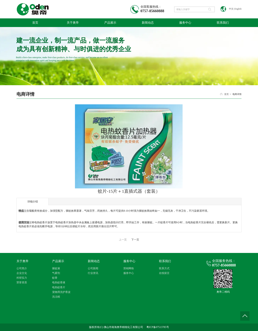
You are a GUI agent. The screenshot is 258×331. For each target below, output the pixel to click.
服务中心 (129, 261)
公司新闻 (93, 268)
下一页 (135, 239)
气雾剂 (56, 273)
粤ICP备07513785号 (157, 327)
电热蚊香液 (58, 282)
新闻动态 (94, 261)
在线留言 (164, 273)
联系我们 (165, 261)
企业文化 (21, 273)
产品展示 (58, 261)
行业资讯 (93, 273)
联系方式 (164, 268)
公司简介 (21, 268)
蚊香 (54, 277)
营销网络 (128, 268)
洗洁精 (56, 296)
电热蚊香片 (58, 287)
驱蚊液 (56, 268)
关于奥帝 (22, 261)
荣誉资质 (21, 282)
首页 (226, 94)
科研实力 (21, 277)
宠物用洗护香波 (61, 292)
